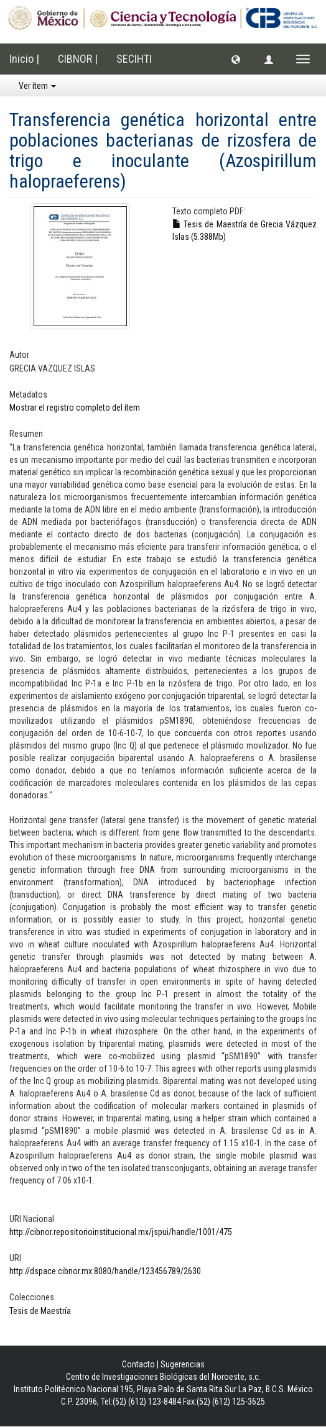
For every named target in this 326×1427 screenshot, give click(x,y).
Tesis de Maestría (40, 1311)
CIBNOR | (78, 58)
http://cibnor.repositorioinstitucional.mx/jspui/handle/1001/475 (120, 1232)
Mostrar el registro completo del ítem (74, 408)
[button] (236, 59)
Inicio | (24, 58)
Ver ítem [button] (37, 86)
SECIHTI (134, 58)
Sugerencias (183, 1364)
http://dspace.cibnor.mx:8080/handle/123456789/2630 (105, 1271)
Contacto (138, 1364)
